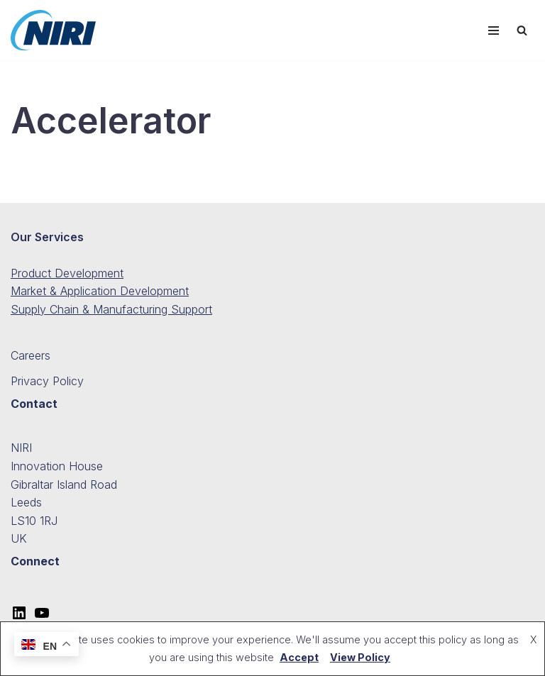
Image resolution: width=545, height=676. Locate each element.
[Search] (522, 30)
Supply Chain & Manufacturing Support (111, 309)
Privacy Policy (47, 381)
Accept (299, 657)
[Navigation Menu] (494, 30)
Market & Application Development (100, 291)
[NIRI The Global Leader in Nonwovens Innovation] (53, 30)
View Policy (360, 657)
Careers (30, 355)
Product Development (67, 273)
